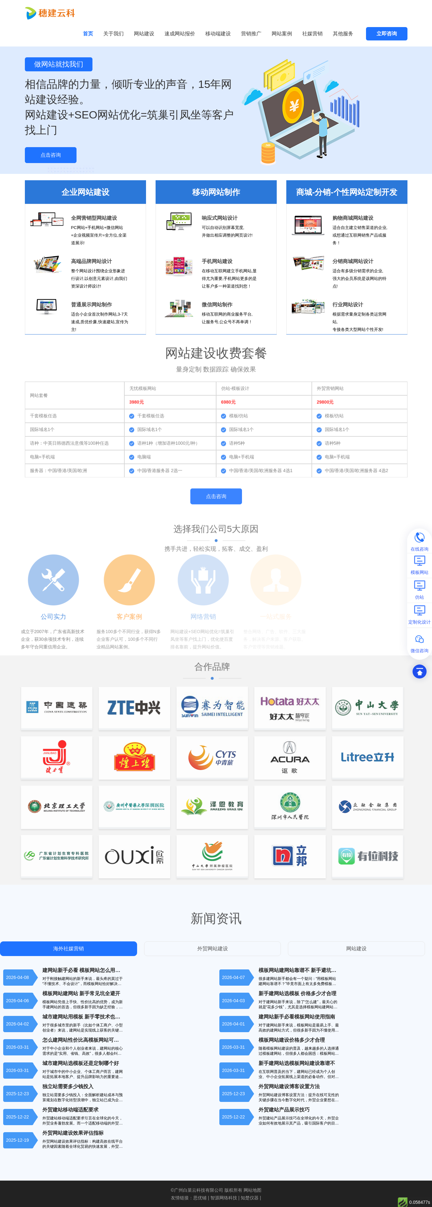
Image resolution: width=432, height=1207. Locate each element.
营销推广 (251, 33)
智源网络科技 (223, 1197)
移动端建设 (218, 33)
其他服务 (343, 33)
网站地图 (252, 1190)
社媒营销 (312, 33)
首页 (88, 33)
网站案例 (282, 33)
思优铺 (200, 1197)
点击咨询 (50, 155)
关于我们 (113, 33)
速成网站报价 (180, 33)
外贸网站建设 (212, 948)
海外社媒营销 (68, 948)
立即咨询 (387, 33)
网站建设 (144, 33)
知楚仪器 (250, 1197)
